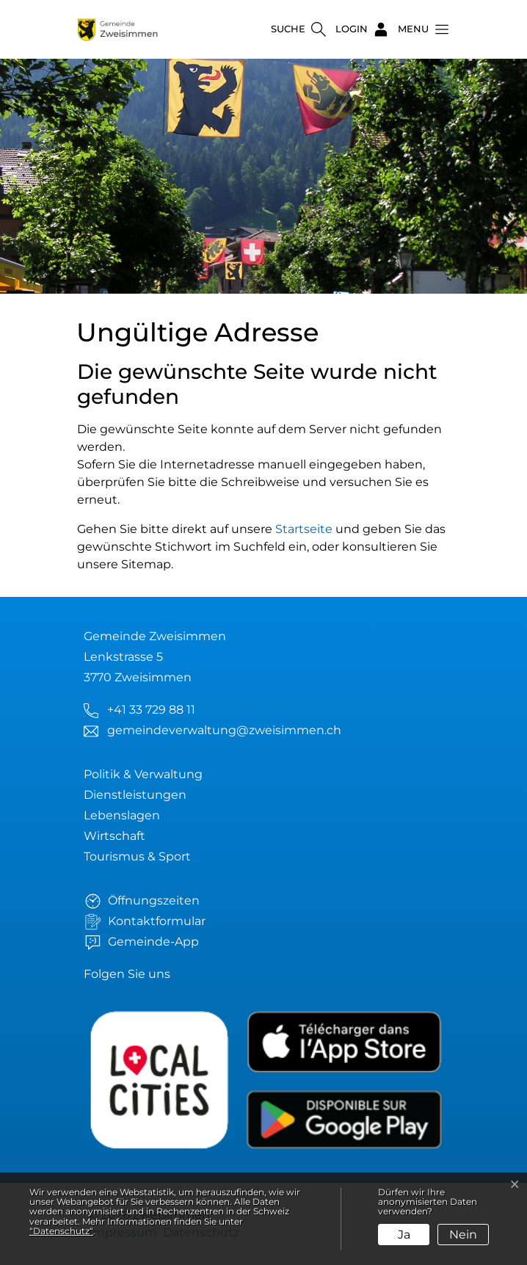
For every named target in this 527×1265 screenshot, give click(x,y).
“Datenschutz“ (61, 1230)
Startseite (303, 529)
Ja (404, 1235)
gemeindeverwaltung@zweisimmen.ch (224, 730)
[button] (419, 29)
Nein (463, 1235)
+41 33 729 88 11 (151, 710)
